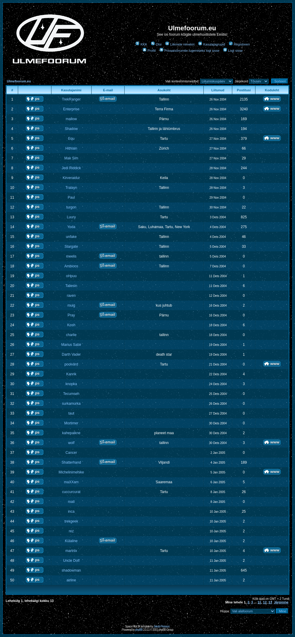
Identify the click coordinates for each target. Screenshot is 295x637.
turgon (71, 207)
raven (71, 296)
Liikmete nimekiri (179, 44)
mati (71, 502)
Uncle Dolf (71, 560)
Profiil (149, 50)
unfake (71, 237)
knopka (71, 384)
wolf (71, 443)
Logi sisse (233, 50)
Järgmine (281, 602)
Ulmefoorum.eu (19, 81)
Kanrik (71, 374)
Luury (71, 217)
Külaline (71, 541)
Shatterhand (71, 462)
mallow (71, 119)
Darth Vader (71, 354)
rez (71, 531)
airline (71, 580)
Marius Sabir (71, 345)
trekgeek (71, 521)
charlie (71, 335)
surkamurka (71, 403)
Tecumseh (71, 394)
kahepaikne (71, 433)
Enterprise (71, 109)
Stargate (71, 246)
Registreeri (239, 44)
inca (71, 511)
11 (259, 602)
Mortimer (71, 423)
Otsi (156, 44)
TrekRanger (71, 99)
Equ (71, 138)
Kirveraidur (71, 178)
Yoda (71, 227)
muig (71, 305)
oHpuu (71, 276)
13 (270, 602)
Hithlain (71, 148)
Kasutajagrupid (211, 44)
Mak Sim (71, 158)
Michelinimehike (71, 472)
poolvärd (71, 364)
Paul (71, 197)
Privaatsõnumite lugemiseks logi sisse (189, 50)
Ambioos (71, 266)
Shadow (71, 129)
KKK (141, 44)
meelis (71, 256)
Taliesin (71, 286)
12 (264, 602)
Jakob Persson (161, 626)
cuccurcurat (71, 492)
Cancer (71, 453)
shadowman (71, 570)
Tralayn (71, 188)
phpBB (138, 629)
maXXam (71, 482)
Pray (71, 315)
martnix (71, 551)
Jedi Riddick (71, 168)
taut (71, 413)
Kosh (71, 325)
